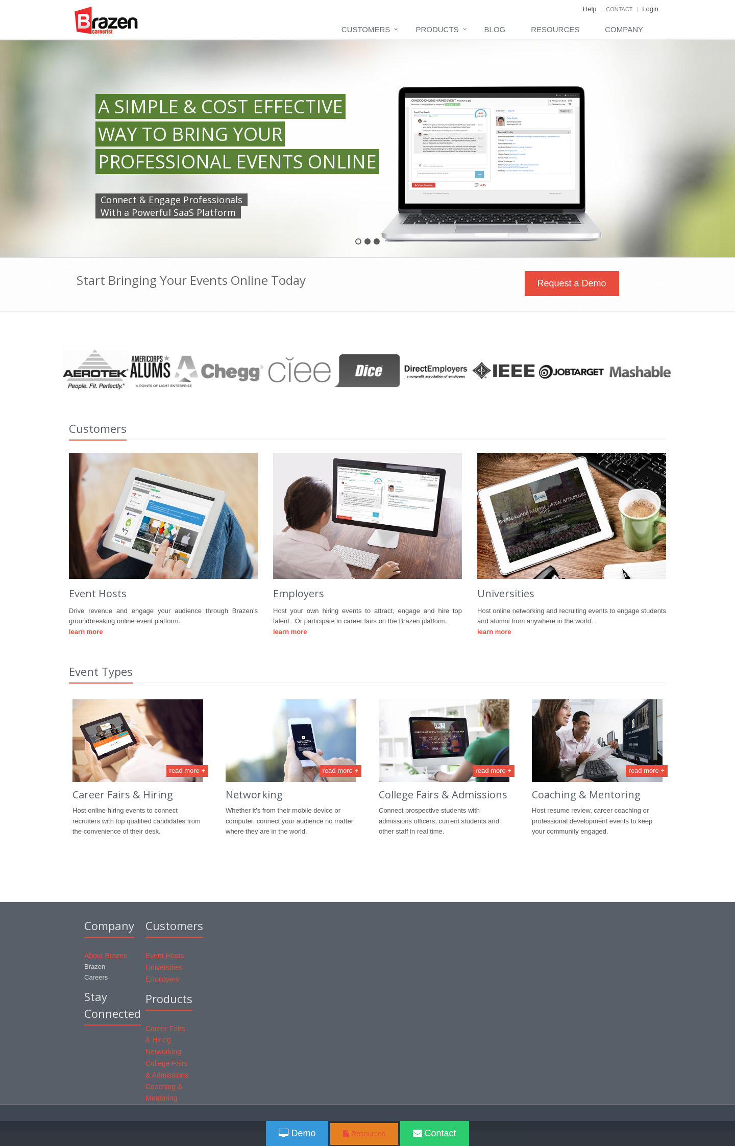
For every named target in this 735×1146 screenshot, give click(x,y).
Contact (619, 9)
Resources (555, 29)
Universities (163, 967)
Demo (297, 1133)
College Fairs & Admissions (443, 794)
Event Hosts (164, 956)
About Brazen (106, 956)
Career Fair (98, 794)
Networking (254, 794)
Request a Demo (571, 283)
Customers (365, 29)
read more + (187, 770)
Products (436, 29)
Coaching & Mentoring (586, 794)
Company (624, 29)
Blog (495, 29)
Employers (162, 979)
